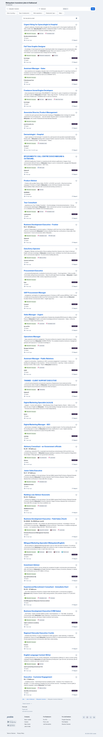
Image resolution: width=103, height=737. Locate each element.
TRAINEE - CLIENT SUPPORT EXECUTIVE (40, 381)
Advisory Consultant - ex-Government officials (42, 446)
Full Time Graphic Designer (34, 46)
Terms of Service (11, 733)
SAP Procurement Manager (35, 293)
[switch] (77, 18)
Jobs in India (27, 726)
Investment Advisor (32, 565)
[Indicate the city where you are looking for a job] (53, 9)
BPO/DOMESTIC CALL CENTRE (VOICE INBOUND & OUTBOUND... (44, 157)
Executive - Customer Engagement (38, 677)
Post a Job (46, 722)
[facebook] (83, 717)
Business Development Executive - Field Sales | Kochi (45, 519)
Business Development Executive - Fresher (41, 225)
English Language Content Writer (37, 655)
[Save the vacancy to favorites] (76, 24)
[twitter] (90, 717)
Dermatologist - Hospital (34, 134)
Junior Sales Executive (33, 471)
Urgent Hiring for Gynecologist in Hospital (40, 24)
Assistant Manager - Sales (34, 68)
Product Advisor (30, 181)
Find (93, 9)
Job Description (47, 724)
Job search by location (27, 711)
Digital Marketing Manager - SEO (37, 424)
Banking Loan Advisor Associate (37, 495)
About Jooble (27, 719)
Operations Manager (32, 337)
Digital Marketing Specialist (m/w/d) (38, 403)
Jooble (94, 733)
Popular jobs (25, 709)
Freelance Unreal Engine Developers (38, 90)
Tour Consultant (30, 203)
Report (74, 40)
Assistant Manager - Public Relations (39, 359)
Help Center (27, 724)
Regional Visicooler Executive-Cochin (39, 633)
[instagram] (87, 717)
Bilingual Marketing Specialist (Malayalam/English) (44, 543)
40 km (65, 9)
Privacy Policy (20, 733)
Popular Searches (66, 719)
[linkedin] (94, 717)
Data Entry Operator (32, 249)
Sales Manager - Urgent (33, 315)
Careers (26, 722)
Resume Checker (66, 724)
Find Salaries (65, 722)
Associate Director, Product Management (40, 112)
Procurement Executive (33, 271)
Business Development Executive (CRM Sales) (42, 611)
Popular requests (27, 703)
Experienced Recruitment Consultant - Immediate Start (46, 587)
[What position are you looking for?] (21, 9)
